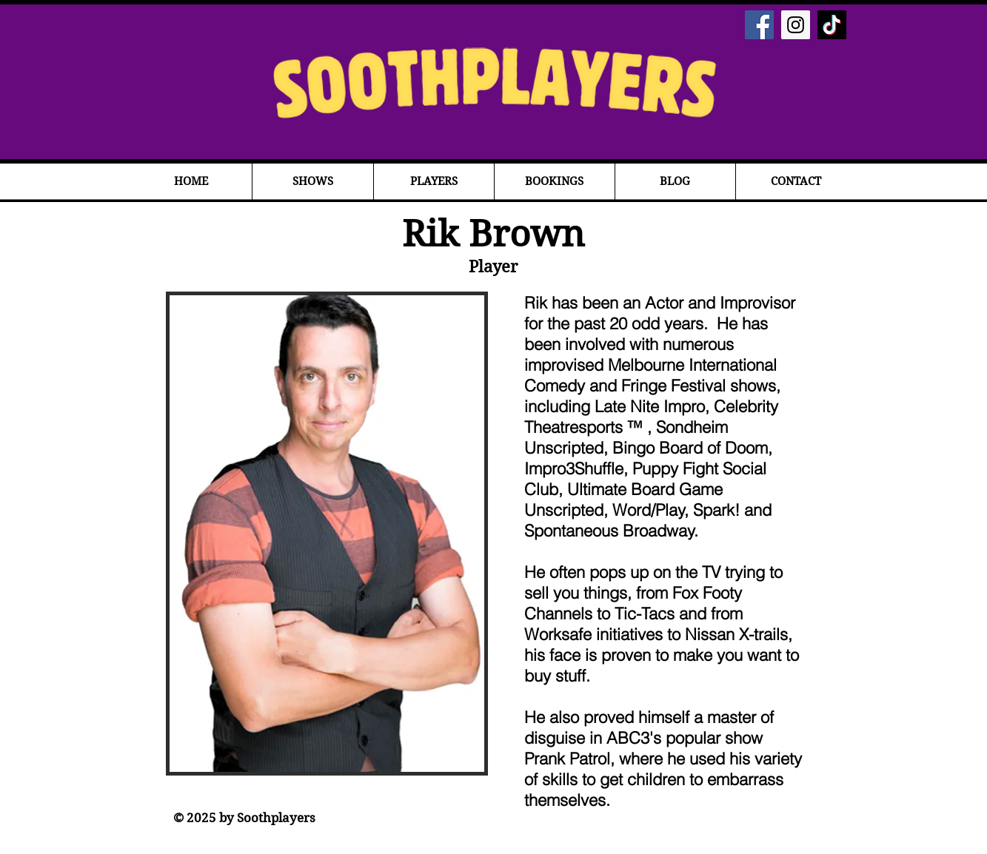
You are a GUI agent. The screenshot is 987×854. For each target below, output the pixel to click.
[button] (312, 182)
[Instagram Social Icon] (795, 24)
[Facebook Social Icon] (759, 24)
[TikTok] (831, 24)
